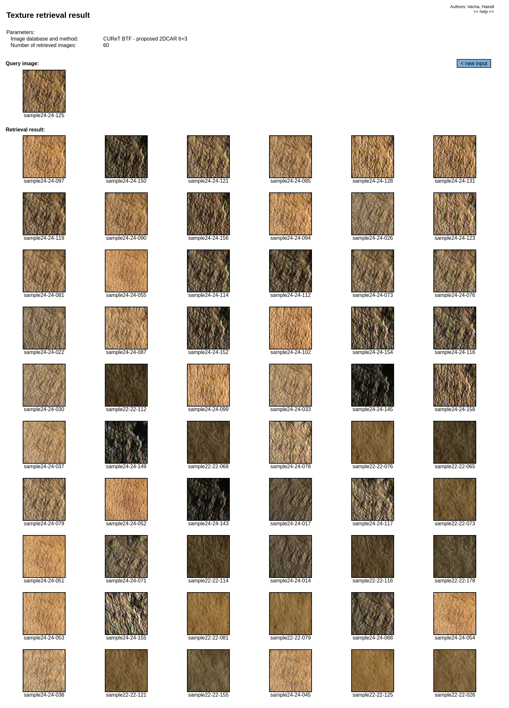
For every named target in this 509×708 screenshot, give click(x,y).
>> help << (483, 11)
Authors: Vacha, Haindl (472, 6)
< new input (474, 63)
